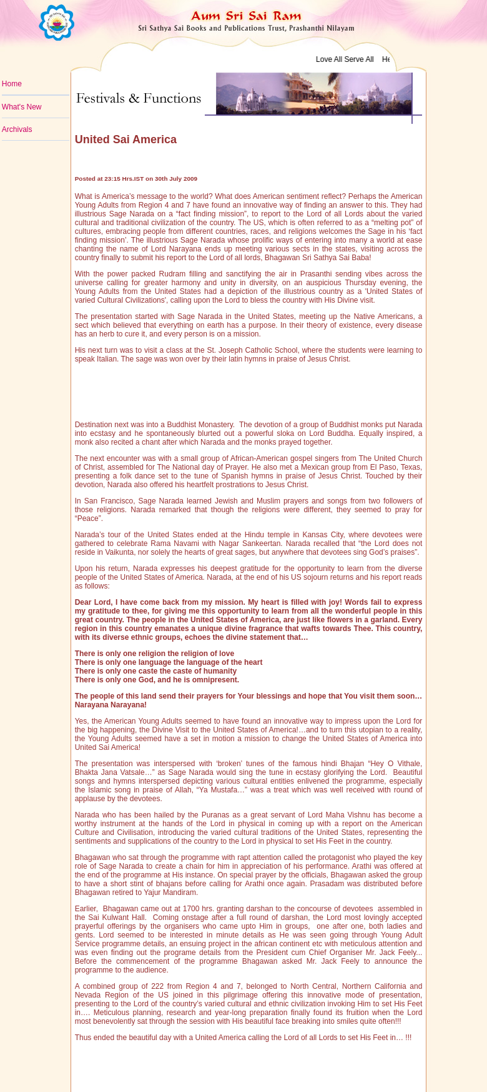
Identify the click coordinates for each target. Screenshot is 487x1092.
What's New (22, 107)
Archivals (17, 129)
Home (12, 83)
